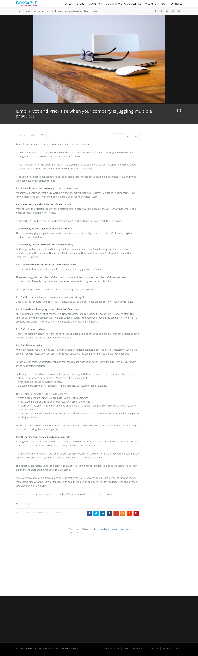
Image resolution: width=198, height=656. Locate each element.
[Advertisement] (99, 618)
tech (32, 504)
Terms (177, 648)
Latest (69, 3)
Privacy (166, 648)
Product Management (41, 512)
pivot (21, 504)
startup (26, 504)
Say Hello (176, 3)
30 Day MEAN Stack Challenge (123, 3)
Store (80, 3)
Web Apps (150, 3)
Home (18, 11)
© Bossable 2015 (111, 648)
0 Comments (57, 512)
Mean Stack (95, 3)
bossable (19, 512)
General (26, 11)
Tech (163, 3)
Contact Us (153, 648)
